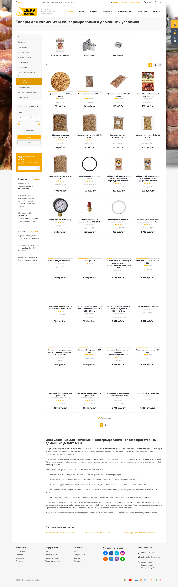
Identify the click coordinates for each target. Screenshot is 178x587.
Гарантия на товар (52, 561)
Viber (117, 559)
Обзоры (77, 561)
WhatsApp (122, 559)
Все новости (35, 179)
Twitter (117, 553)
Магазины (20, 558)
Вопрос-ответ (79, 555)
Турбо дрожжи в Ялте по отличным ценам (142, 532)
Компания (21, 547)
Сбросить (29, 142)
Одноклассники (105, 559)
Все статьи (35, 232)
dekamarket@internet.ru (150, 557)
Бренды (77, 558)
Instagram (122, 553)
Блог (76, 551)
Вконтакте (105, 553)
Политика (20, 561)
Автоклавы (89, 55)
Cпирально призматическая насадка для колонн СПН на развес (28, 218)
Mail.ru (111, 559)
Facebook (111, 553)
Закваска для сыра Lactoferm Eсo (60, 532)
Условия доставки (52, 558)
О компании (21, 551)
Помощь (48, 551)
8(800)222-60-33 (120, 2)
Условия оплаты (51, 555)
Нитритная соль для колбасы (98, 532)
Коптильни (118, 55)
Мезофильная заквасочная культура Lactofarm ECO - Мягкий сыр (28, 248)
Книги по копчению (60, 55)
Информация (51, 547)
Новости (19, 555)
